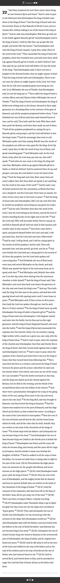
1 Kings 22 (29, 3)
